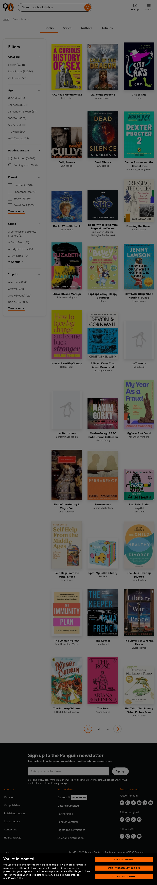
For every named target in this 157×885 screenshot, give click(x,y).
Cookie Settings (123, 865)
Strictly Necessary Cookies (124, 873)
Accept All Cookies (123, 882)
